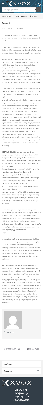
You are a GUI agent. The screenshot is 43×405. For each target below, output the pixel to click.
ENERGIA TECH (34, 349)
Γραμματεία (9, 332)
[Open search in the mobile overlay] (21, 9)
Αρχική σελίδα (6, 16)
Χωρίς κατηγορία (21, 16)
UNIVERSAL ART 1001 (11, 349)
